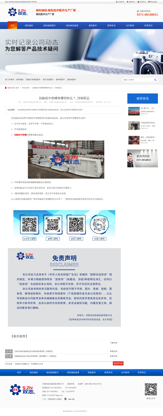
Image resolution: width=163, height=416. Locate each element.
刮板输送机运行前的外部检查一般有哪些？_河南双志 (35, 356)
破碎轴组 (19, 79)
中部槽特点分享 (37, 364)
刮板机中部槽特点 (22, 364)
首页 (12, 25)
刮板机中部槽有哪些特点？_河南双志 (47, 88)
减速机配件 (71, 79)
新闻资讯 (111, 25)
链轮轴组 (29, 25)
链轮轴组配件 (49, 25)
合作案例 (130, 25)
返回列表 (118, 363)
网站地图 (154, 2)
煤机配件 (93, 25)
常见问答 (26, 88)
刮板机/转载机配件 (33, 79)
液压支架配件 (48, 79)
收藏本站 (132, 2)
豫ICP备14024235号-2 (93, 384)
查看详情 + (114, 351)
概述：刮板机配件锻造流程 (151, 137)
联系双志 (143, 2)
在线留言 (121, 2)
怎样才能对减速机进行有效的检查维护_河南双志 (34, 351)
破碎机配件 (60, 79)
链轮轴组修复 (72, 25)
